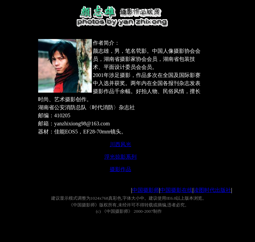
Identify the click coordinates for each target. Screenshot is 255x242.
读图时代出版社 (212, 190)
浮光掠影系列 (120, 157)
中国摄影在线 (176, 190)
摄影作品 (120, 169)
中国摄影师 (145, 190)
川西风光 (120, 144)
